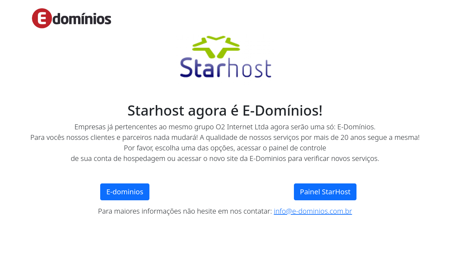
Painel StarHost (325, 191)
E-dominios (124, 191)
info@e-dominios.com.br (313, 211)
